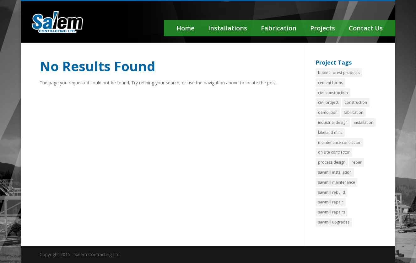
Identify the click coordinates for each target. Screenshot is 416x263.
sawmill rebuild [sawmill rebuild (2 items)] (331, 192)
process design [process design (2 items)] (331, 162)
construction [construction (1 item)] (356, 102)
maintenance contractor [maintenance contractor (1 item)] (339, 142)
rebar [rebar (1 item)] (357, 162)
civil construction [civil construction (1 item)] (333, 92)
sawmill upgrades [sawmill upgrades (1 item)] (333, 222)
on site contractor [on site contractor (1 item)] (334, 152)
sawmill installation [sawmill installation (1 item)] (335, 172)
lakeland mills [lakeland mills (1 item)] (330, 132)
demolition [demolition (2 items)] (328, 112)
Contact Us (366, 28)
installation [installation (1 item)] (363, 122)
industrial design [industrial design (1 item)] (333, 122)
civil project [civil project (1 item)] (328, 102)
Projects (322, 28)
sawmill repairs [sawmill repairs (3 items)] (331, 212)
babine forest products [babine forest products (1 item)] (338, 72)
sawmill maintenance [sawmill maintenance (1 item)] (336, 182)
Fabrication (278, 28)
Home (185, 28)
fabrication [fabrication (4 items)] (353, 112)
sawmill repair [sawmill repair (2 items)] (330, 202)
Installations (227, 28)
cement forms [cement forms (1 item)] (330, 82)
